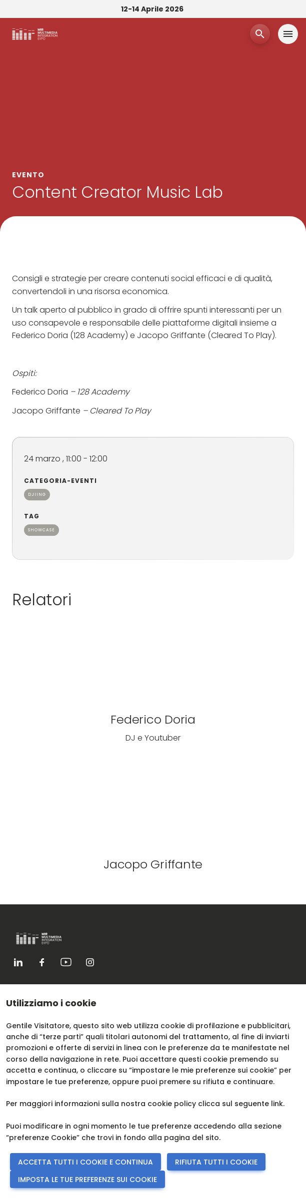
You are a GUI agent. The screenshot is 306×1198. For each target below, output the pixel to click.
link (277, 1104)
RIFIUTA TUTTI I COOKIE (216, 1162)
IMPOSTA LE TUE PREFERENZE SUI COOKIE (87, 1180)
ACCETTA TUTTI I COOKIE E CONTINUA (85, 1162)
